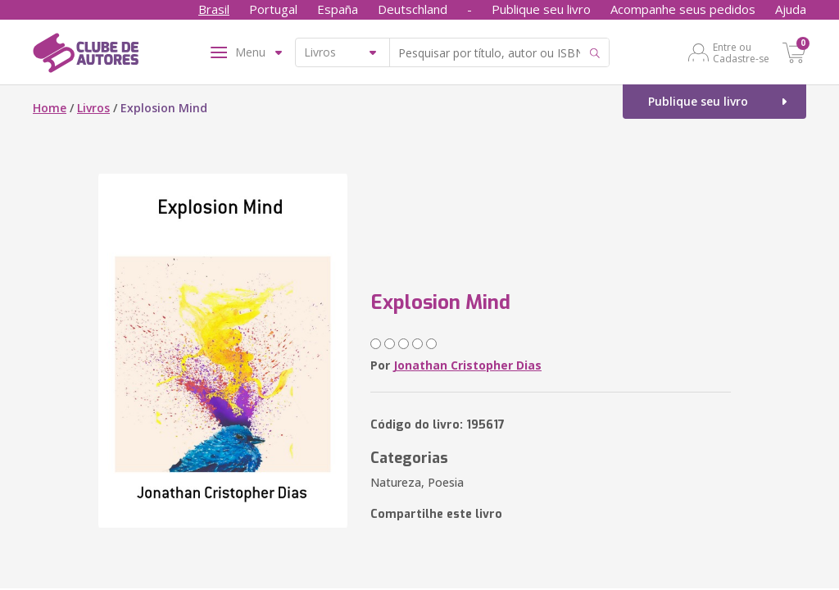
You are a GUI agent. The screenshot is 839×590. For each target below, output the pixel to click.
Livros (93, 108)
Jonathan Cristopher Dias (467, 365)
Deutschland (412, 9)
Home (49, 108)
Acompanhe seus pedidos (682, 9)
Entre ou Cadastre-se (741, 52)
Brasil (213, 9)
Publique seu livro (541, 9)
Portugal (273, 9)
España (337, 9)
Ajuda (790, 9)
